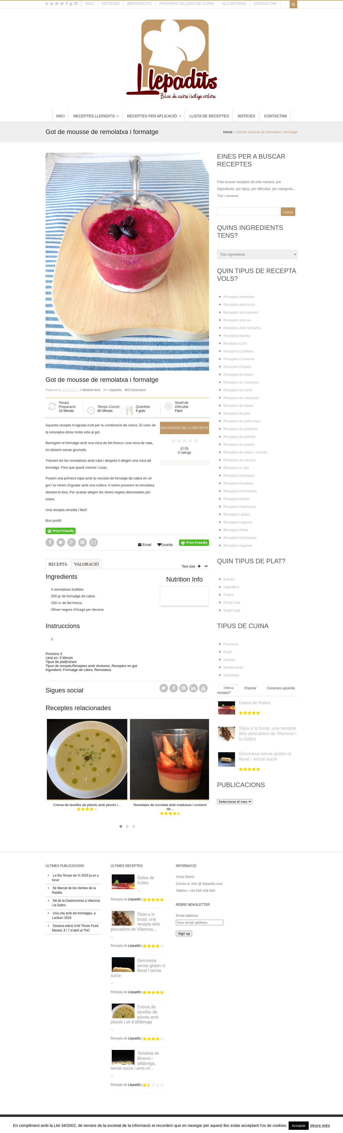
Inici (89, 3)
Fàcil (178, 411)
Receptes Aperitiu (237, 336)
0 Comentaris (137, 390)
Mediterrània (91, 390)
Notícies (111, 3)
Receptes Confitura (238, 351)
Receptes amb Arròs (239, 305)
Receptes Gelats (236, 499)
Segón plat (231, 610)
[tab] (58, 567)
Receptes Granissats (239, 507)
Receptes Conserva (238, 359)
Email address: (187, 916)
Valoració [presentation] (86, 564)
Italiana (229, 660)
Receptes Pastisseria (239, 538)
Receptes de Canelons (241, 382)
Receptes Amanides (239, 297)
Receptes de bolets (238, 374)
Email (144, 545)
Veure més (320, 1125)
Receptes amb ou (237, 320)
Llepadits (115, 390)
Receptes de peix (236, 413)
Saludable (231, 675)
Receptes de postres (239, 437)
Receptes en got (124, 666)
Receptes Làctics (236, 514)
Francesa (230, 644)
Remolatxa (102, 670)
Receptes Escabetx (238, 483)
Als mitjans (234, 3)
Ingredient (231, 587)
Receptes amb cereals (240, 312)
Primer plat (231, 603)
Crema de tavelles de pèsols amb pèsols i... (87, 805)
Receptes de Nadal (238, 406)
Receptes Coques (237, 367)
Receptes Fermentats (240, 491)
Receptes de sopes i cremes (245, 452)
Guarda (165, 545)
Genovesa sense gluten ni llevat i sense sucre (265, 756)
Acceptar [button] (298, 1126)
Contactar (265, 3)
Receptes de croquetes (241, 398)
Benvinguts (139, 3)
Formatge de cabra (77, 670)
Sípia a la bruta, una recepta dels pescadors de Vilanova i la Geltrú (267, 734)
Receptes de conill (237, 390)
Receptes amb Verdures (91, 666)
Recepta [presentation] (58, 564)
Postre (228, 595)
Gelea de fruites (255, 702)
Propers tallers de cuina (186, 3)
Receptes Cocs (235, 343)
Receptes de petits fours (242, 421)
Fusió (227, 652)
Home (227, 132)
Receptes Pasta (235, 530)
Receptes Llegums (237, 522)
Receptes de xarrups (239, 460)
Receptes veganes (237, 545)
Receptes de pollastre (240, 429)
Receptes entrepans (239, 476)
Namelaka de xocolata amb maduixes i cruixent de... (169, 807)
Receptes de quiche (238, 444)
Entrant (71, 662)
